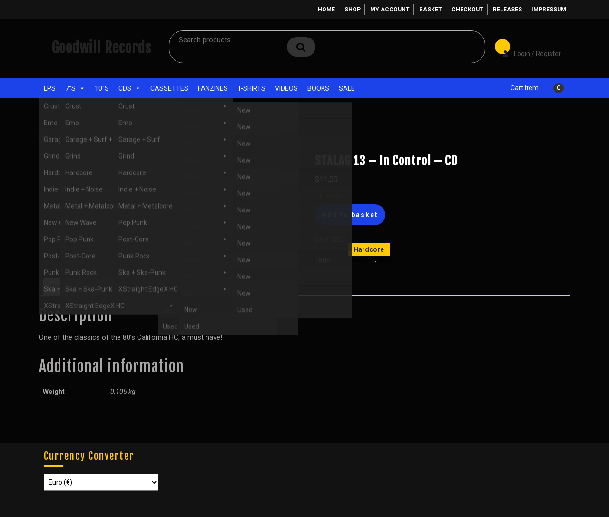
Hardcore (109, 137)
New (384, 259)
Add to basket (350, 215)
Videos (286, 88)
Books (318, 88)
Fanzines (213, 88)
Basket (430, 9)
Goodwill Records (101, 48)
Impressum (548, 9)
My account (390, 9)
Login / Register (526, 47)
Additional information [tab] (134, 286)
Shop (352, 9)
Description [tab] (69, 286)
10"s (102, 88)
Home (326, 9)
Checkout (467, 9)
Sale (347, 88)
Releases (507, 9)
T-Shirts (251, 88)
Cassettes (169, 88)
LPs (50, 88)
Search (301, 47)
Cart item (525, 88)
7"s (75, 88)
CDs (129, 88)
